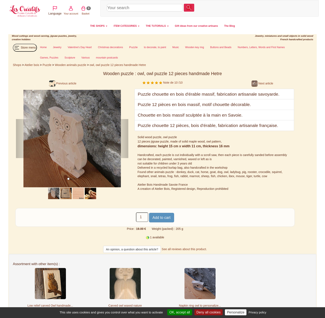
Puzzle (47, 65)
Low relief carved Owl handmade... (50, 305)
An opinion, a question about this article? (132, 249)
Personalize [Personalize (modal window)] (235, 312)
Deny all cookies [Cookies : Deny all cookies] (208, 312)
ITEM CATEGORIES (126, 25)
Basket (291, 8)
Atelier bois (31, 65)
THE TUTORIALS (157, 25)
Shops (17, 65)
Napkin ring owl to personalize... (200, 305)
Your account (277, 8)
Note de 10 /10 (162, 82)
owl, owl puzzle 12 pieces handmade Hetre (118, 65)
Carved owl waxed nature (125, 305)
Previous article (62, 83)
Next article (262, 83)
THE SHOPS (99, 25)
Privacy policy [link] (257, 312)
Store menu (25, 48)
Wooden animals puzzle (70, 65)
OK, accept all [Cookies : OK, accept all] (179, 312)
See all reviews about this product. (184, 249)
